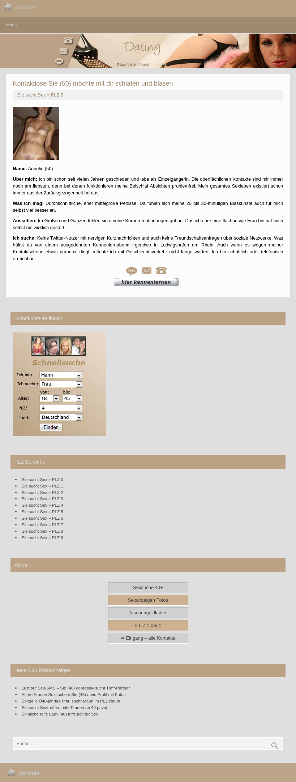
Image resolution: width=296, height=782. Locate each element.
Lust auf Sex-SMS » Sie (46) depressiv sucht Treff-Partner (76, 688)
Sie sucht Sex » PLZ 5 (42, 511)
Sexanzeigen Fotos (148, 600)
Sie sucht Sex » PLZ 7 (42, 524)
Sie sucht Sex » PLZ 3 (42, 498)
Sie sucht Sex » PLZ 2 (42, 492)
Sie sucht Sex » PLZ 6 (40, 95)
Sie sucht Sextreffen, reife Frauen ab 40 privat (64, 707)
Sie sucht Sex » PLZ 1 (42, 486)
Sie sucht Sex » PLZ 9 (42, 537)
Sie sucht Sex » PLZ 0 (42, 479)
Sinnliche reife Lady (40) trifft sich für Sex (60, 714)
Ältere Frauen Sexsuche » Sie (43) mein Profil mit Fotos (74, 694)
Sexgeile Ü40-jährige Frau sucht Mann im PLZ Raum (71, 701)
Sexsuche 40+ (148, 587)
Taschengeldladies (148, 612)
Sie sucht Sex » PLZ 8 (42, 531)
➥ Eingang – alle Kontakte (148, 638)
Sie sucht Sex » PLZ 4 (42, 505)
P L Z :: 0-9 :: (147, 625)
